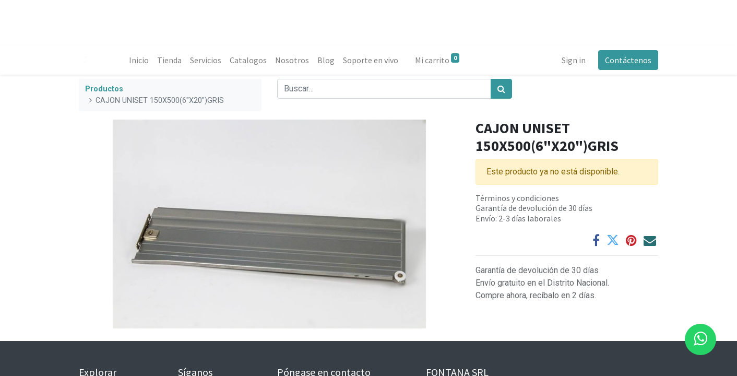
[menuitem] (139, 60)
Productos (104, 89)
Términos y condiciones (517, 198)
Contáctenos (628, 60)
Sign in (574, 60)
